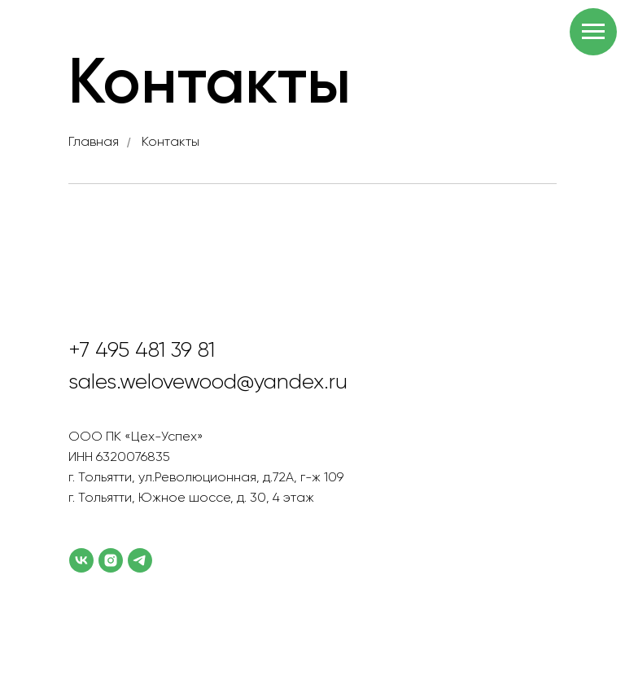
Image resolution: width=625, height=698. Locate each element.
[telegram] (140, 560)
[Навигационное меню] (593, 32)
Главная (93, 142)
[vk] (81, 560)
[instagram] (110, 560)
